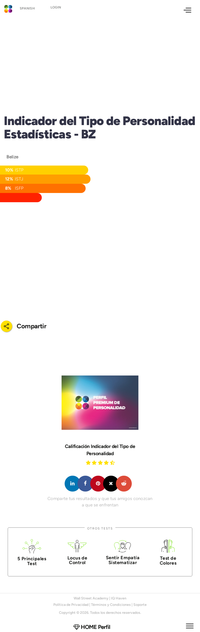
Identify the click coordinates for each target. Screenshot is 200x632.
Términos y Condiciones (111, 605)
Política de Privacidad (70, 605)
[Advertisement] (100, 60)
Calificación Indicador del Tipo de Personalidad (100, 449)
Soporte (140, 605)
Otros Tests (100, 528)
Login (58, 10)
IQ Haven (118, 598)
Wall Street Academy (91, 598)
